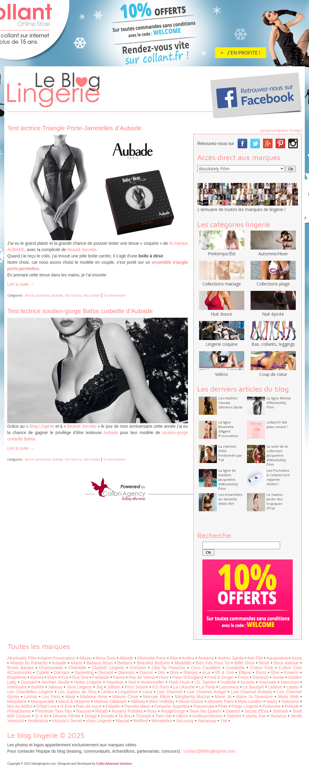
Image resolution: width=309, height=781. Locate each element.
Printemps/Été (221, 251)
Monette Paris (221, 701)
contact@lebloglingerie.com (210, 751)
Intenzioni (290, 682)
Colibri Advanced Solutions (114, 763)
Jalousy (55, 687)
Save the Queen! (205, 711)
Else (275, 672)
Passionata (203, 706)
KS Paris (160, 687)
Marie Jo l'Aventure (254, 696)
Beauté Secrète (81, 249)
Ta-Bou (125, 715)
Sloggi (90, 715)
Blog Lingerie (42, 426)
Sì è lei (41, 715)
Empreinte (17, 677)
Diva (174, 672)
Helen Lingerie (87, 682)
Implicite (228, 682)
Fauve (119, 677)
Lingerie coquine (221, 341)
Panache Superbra (171, 706)
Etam (52, 677)
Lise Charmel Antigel (206, 691)
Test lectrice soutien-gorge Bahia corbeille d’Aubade (80, 310)
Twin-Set (163, 715)
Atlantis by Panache (29, 662)
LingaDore (128, 691)
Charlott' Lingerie (108, 667)
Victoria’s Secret (67, 720)
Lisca (147, 691)
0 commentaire (115, 295)
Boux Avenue (286, 662)
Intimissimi (17, 687)
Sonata (107, 715)
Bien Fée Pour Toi (212, 662)
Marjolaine (17, 701)
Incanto (247, 682)
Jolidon (113, 687)
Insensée (267, 682)
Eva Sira (80, 677)
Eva (64, 677)
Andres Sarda (230, 658)
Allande (126, 658)
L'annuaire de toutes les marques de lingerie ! (241, 209)
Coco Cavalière (205, 667)
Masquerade (42, 701)
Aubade (57, 295)
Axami (76, 662)
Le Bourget (253, 687)
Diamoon (126, 672)
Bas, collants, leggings (273, 341)
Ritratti (101, 711)
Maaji (70, 696)
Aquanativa (277, 658)
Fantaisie (100, 677)
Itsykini (37, 687)
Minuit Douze (190, 701)
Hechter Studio (55, 682)
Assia (297, 658)
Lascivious (229, 687)
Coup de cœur (273, 371)
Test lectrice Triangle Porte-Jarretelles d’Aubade (74, 127)
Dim (161, 672)
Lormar (30, 696)
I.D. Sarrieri (205, 682)
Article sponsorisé (37, 295)
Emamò (291, 672)
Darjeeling (84, 672)
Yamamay (207, 720)
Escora (37, 677)
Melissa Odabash (110, 701)
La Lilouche (184, 687)
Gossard (29, 682)
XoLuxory (185, 720)
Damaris (62, 672)
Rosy (152, 711)
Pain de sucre (89, 706)
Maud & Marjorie (74, 701)
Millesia (138, 701)
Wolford (140, 720)
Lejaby (292, 687)
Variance (278, 715)
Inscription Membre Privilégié (281, 130)
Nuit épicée (273, 311)
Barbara (125, 662)
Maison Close (125, 696)
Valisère (234, 715)
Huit (132, 682)
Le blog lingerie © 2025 (45, 735)
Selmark (280, 711)
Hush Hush (179, 682)
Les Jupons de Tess (77, 691)
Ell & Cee (224, 672)
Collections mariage (221, 281)
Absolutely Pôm (22, 658)
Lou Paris (51, 696)
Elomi (261, 672)
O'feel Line (46, 706)
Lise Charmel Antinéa (251, 691)
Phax (223, 706)
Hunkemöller (152, 682)
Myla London (250, 701)
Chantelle (77, 667)
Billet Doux (244, 662)
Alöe (174, 658)
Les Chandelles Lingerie (30, 691)
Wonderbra (161, 720)
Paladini (113, 706)
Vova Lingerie (99, 720)
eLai (206, 672)
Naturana (290, 701)
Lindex (107, 691)
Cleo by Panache (168, 667)
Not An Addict (20, 706)
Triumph (143, 715)
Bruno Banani (20, 667)
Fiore (164, 677)
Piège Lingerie (244, 706)
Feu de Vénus (142, 677)
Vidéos (221, 371)
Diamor (146, 672)
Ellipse (245, 672)
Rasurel (83, 711)
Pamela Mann (137, 706)
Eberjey (190, 672)
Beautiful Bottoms (153, 662)
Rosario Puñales (127, 711)
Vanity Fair (256, 715)
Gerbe (278, 677)
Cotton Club (261, 667)
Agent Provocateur (57, 658)
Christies (138, 667)
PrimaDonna (19, 711)
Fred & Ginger (221, 677)
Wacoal (122, 720)
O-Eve (66, 706)
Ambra (188, 658)
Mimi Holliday (161, 701)
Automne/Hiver (273, 251)
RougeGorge (173, 711)
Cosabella (235, 667)
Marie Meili (288, 696)
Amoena (206, 658)
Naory (271, 701)
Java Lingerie (79, 687)
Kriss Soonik (136, 687)
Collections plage (273, 281)
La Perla (207, 687)
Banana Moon (99, 662)
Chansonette (51, 667)
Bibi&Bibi (182, 662)
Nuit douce (221, 311)
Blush (264, 662)
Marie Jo (223, 696)
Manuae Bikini (156, 696)
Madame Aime (94, 696)
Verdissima (37, 720)
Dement (105, 672)
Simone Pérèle (67, 715)
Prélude (292, 706)
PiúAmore (271, 706)
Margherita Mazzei (192, 696)
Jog (99, 687)
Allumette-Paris (151, 658)
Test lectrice (72, 295)
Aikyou (85, 658)
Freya (243, 677)
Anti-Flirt (255, 658)
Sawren (233, 711)
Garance (260, 677)
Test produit (91, 295)
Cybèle (42, 672)
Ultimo (182, 715)
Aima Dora (105, 658)
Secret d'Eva (256, 711)
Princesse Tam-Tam (53, 711)
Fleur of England (188, 677)
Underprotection (207, 715)
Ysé (223, 720)
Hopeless (115, 682)
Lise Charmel (169, 691)
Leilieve (275, 687)
